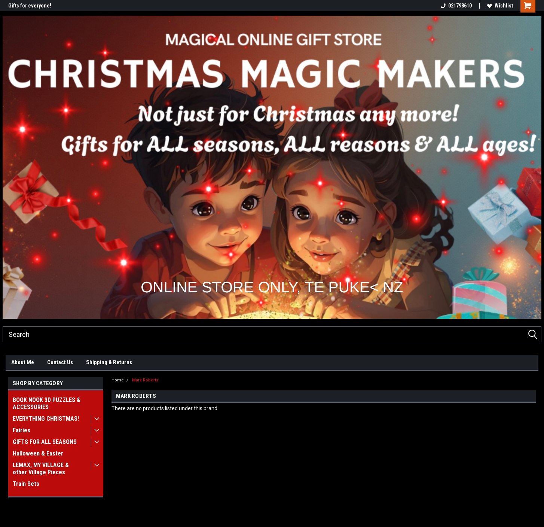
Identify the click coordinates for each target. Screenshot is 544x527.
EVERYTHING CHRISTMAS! (46, 418)
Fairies (21, 430)
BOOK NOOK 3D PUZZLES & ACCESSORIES (46, 403)
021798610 (456, 6)
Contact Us (60, 362)
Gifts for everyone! (29, 6)
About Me (22, 362)
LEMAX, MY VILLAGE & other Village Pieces (41, 468)
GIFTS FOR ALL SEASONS (45, 441)
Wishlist (500, 6)
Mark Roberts (145, 380)
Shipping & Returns (109, 362)
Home (117, 380)
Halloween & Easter (38, 453)
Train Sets (26, 483)
